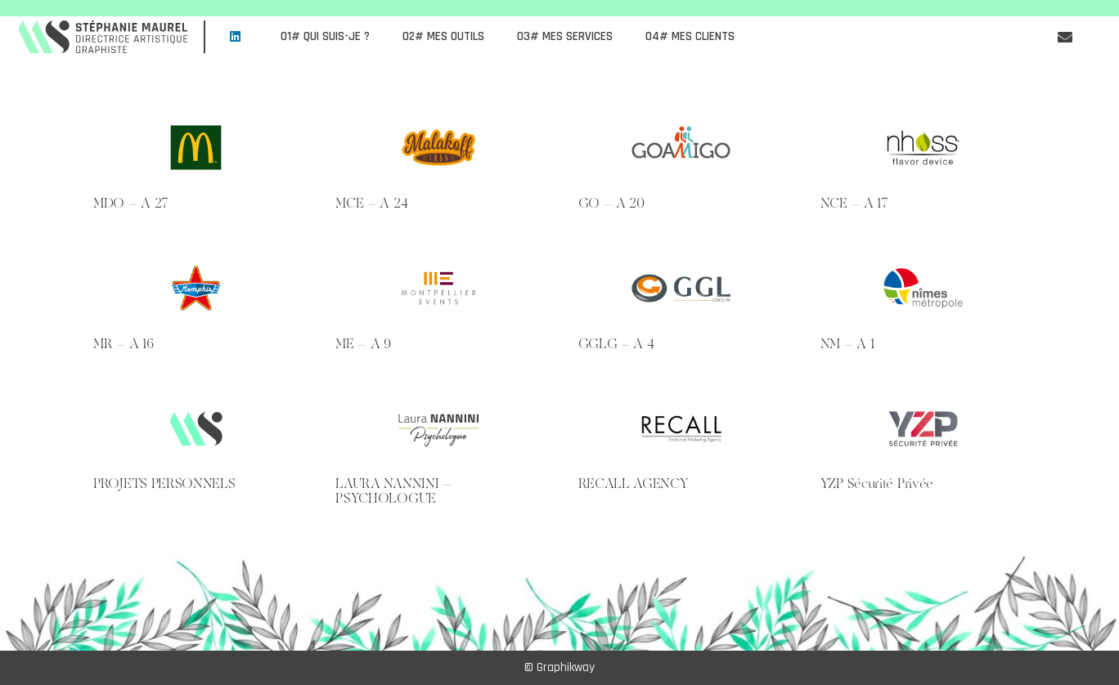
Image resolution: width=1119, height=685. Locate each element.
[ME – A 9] (438, 288)
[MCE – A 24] (438, 147)
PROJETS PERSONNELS (164, 483)
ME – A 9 (363, 343)
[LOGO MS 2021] (103, 36)
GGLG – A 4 (616, 343)
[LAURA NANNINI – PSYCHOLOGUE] (438, 428)
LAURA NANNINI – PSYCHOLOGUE (393, 490)
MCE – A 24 (371, 203)
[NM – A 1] (923, 288)
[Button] (1065, 36)
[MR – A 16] (196, 288)
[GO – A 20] (681, 147)
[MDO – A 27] (196, 147)
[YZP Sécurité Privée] (923, 428)
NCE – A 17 (854, 203)
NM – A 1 (847, 343)
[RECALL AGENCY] (681, 428)
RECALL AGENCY (633, 483)
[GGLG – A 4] (681, 288)
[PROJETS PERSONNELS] (196, 428)
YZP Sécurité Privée (876, 483)
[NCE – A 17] (923, 147)
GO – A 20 (611, 203)
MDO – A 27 (131, 203)
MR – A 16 (123, 343)
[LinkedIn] (234, 37)
